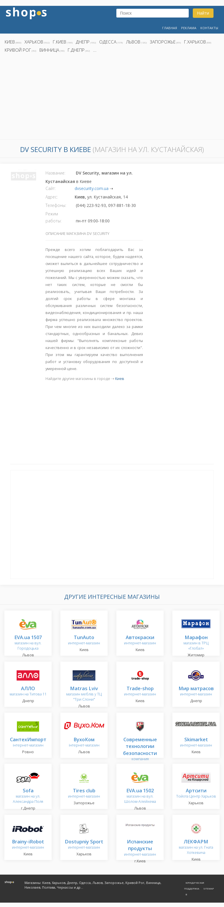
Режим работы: (54, 217)
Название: (55, 173)
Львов (133, 42)
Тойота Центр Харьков (196, 794)
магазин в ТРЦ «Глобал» (196, 643)
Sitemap (208, 888)
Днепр (83, 42)
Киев (10, 42)
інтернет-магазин (28, 742)
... (95, 50)
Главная (169, 28)
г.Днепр (76, 50)
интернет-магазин (84, 640)
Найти (203, 13)
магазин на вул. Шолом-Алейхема (140, 796)
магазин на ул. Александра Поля (28, 796)
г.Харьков (195, 42)
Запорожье (163, 42)
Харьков (33, 42)
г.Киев (59, 42)
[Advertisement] (112, 98)
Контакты (209, 28)
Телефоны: (56, 205)
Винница (49, 50)
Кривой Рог (18, 50)
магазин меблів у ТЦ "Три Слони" (84, 694)
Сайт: (51, 188)
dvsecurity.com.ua (91, 188)
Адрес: (52, 197)
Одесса (107, 42)
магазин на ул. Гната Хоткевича (196, 847)
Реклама (188, 28)
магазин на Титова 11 (28, 691)
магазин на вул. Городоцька (28, 643)
